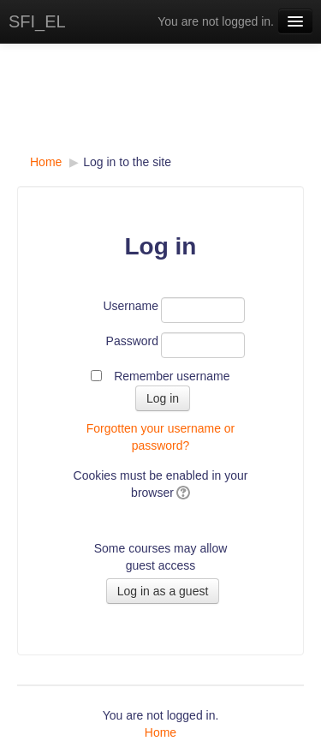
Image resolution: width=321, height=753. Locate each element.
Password (132, 341)
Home (46, 162)
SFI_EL (37, 21)
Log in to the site (127, 162)
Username (130, 306)
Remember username (171, 376)
